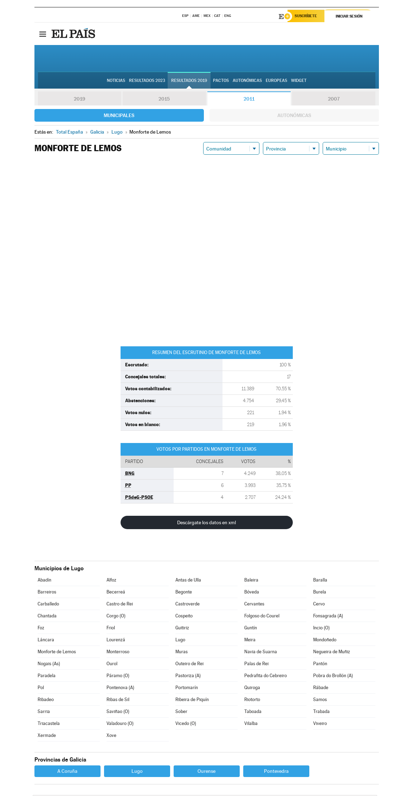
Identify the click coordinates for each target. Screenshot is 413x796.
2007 (334, 100)
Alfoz (111, 581)
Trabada (321, 712)
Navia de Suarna (260, 652)
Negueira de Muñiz (331, 652)
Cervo (319, 605)
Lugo (180, 640)
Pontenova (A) (120, 688)
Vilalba (251, 724)
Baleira (251, 581)
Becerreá (116, 593)
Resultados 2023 (147, 81)
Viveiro (320, 724)
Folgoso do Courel (261, 617)
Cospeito (184, 617)
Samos (320, 700)
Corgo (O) (116, 617)
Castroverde (187, 605)
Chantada (47, 617)
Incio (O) (321, 628)
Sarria (44, 712)
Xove (111, 736)
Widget (298, 81)
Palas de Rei (256, 664)
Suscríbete (307, 16)
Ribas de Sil (118, 700)
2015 (164, 100)
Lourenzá (116, 640)
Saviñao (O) (118, 712)
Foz (41, 628)
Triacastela (49, 724)
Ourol (112, 664)
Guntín (250, 628)
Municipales (119, 116)
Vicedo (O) (185, 724)
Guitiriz (182, 628)
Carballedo (48, 605)
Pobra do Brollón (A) (333, 676)
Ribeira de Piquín (192, 700)
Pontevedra (276, 772)
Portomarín (186, 688)
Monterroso (118, 652)
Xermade (47, 736)
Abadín (44, 581)
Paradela (47, 676)
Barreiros (47, 593)
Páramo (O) (118, 676)
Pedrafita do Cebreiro (265, 676)
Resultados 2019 (189, 81)
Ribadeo (46, 700)
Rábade (320, 688)
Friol (111, 628)
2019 (79, 100)
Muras (181, 652)
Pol (41, 688)
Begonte (183, 593)
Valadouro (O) (120, 724)
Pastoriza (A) (188, 676)
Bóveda (251, 593)
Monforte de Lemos (57, 652)
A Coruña (67, 772)
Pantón (320, 664)
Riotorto (252, 700)
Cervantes (254, 605)
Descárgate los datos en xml (206, 523)
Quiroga (252, 688)
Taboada (253, 712)
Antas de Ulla (188, 581)
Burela (319, 593)
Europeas (276, 81)
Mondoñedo (324, 640)
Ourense (206, 772)
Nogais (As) (49, 664)
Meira (250, 640)
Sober (181, 712)
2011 (249, 100)
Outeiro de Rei (189, 664)
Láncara (46, 640)
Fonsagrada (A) (328, 617)
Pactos (221, 81)
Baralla (320, 581)
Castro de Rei (120, 605)
